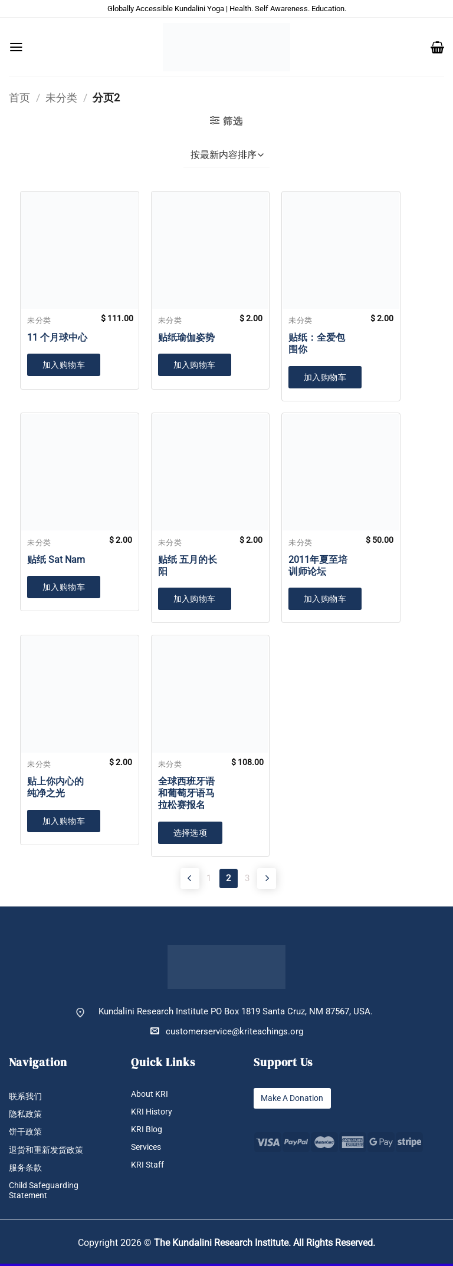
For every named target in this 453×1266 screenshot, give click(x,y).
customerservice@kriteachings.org (226, 1032)
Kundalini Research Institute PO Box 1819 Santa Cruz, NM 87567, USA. (236, 1013)
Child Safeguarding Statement (46, 1192)
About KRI (150, 1095)
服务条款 (26, 1170)
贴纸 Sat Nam (56, 560)
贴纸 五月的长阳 (187, 566)
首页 (19, 97)
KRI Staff (148, 1167)
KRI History (153, 1113)
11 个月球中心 (57, 337)
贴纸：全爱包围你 (316, 343)
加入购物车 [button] (63, 365)
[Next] (276, 878)
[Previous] (176, 878)
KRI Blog (147, 1131)
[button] (16, 47)
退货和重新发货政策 (48, 1152)
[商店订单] (226, 155)
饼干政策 (26, 1134)
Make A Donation (295, 1099)
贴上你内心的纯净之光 (55, 787)
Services (148, 1149)
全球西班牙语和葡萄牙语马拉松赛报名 (186, 793)
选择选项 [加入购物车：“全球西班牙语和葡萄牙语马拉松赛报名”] (190, 833)
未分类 (61, 97)
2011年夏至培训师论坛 (317, 566)
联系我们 (26, 1098)
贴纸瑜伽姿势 (186, 337)
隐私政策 (26, 1116)
